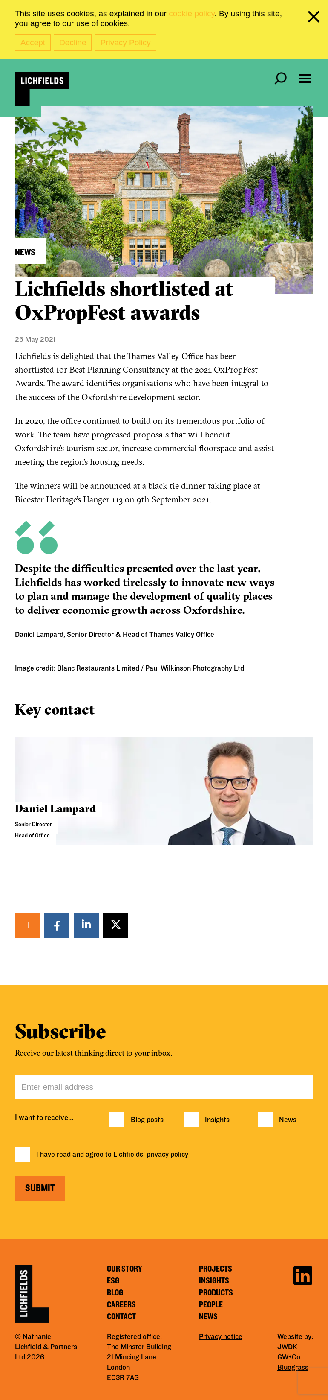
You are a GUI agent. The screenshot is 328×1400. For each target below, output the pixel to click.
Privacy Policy (125, 42)
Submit (40, 1188)
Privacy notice (220, 1337)
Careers (121, 1305)
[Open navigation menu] (304, 78)
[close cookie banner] (315, 18)
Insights (217, 1120)
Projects (215, 1269)
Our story (124, 1269)
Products (216, 1293)
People (211, 1305)
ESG (113, 1281)
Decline (72, 42)
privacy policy (167, 1154)
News (287, 1120)
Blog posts (147, 1120)
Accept (32, 42)
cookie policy (191, 13)
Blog (115, 1293)
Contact (121, 1316)
